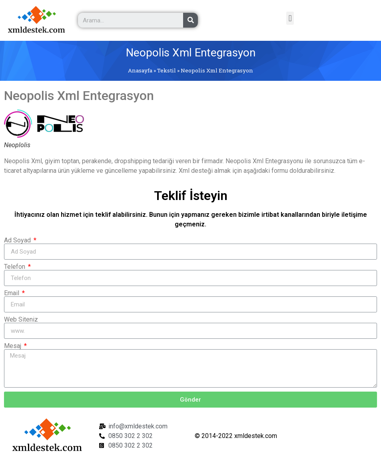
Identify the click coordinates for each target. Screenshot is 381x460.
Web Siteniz (21, 319)
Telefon (15, 267)
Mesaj (13, 346)
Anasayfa (140, 70)
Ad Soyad (18, 240)
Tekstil (166, 70)
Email (12, 293)
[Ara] (190, 20)
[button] (290, 18)
